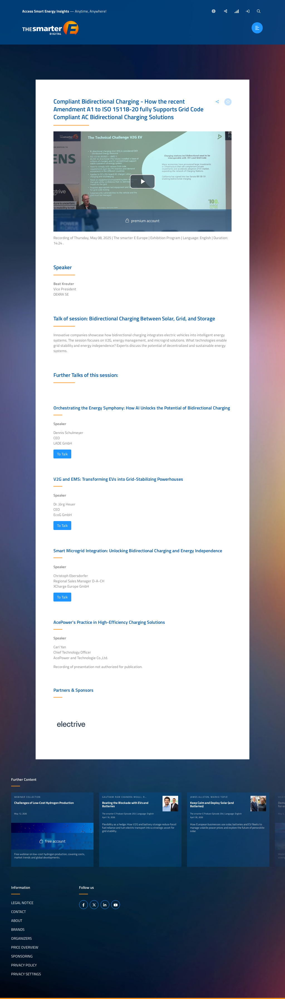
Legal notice (22, 902)
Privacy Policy (24, 965)
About (16, 920)
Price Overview (24, 947)
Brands (17, 929)
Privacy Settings (26, 974)
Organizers (21, 938)
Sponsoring (22, 956)
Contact (18, 911)
